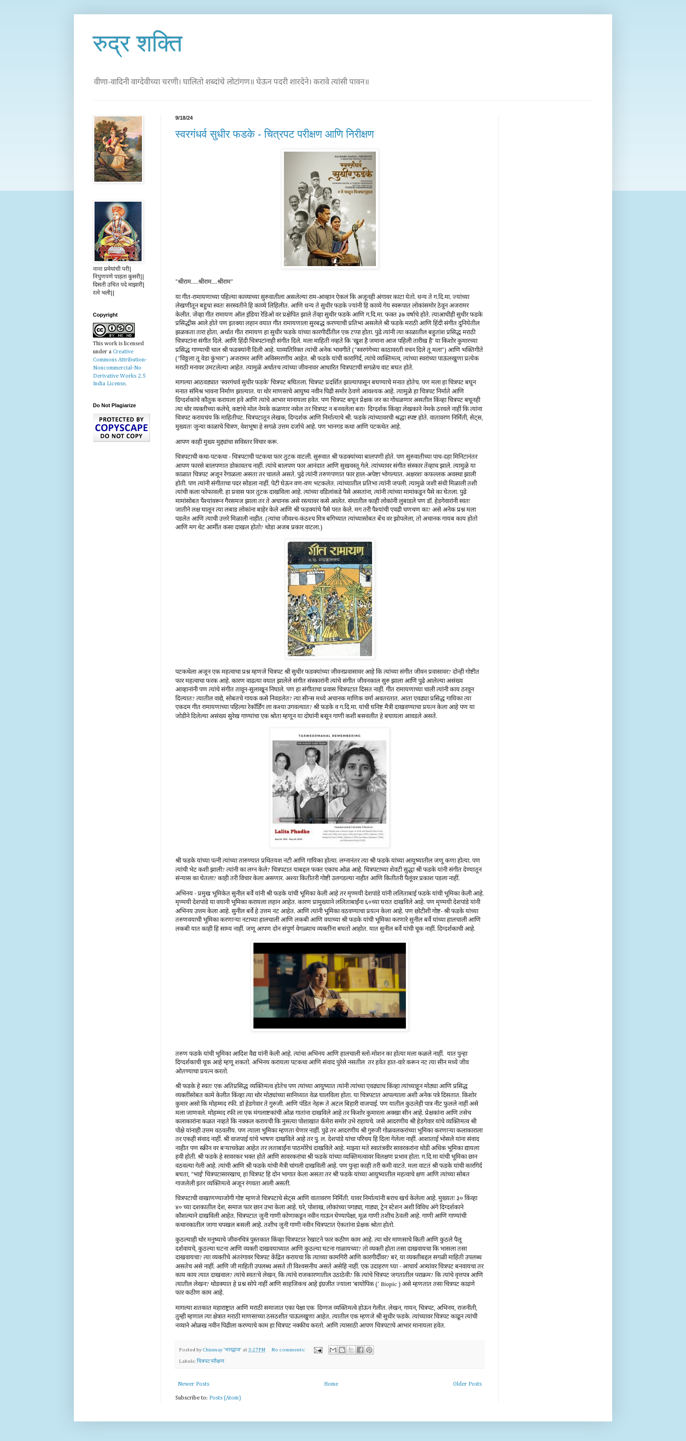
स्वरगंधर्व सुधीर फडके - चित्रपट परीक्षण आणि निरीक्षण (274, 134)
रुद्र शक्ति (137, 43)
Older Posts (467, 1384)
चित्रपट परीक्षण (210, 1361)
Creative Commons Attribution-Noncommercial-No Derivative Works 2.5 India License (120, 368)
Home (331, 1384)
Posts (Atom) (225, 1398)
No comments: (289, 1350)
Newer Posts (193, 1384)
